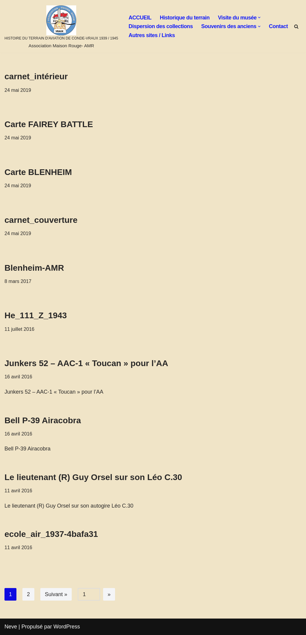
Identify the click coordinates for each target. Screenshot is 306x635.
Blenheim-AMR (34, 267)
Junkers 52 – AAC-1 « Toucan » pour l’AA (86, 363)
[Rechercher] (296, 26)
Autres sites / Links (151, 35)
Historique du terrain (185, 18)
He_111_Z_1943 (35, 315)
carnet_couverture (40, 220)
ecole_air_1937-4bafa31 (51, 534)
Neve (10, 627)
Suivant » (56, 594)
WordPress (66, 627)
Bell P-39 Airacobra (42, 420)
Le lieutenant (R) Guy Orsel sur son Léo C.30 (93, 477)
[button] (259, 17)
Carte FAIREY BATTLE (48, 124)
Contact (278, 26)
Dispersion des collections (160, 26)
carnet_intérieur (36, 76)
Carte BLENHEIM (38, 172)
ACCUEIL (140, 18)
